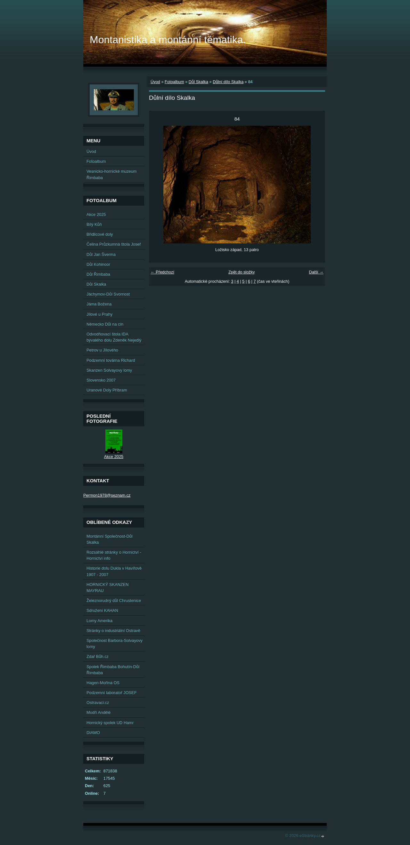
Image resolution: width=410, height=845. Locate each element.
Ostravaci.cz (97, 702)
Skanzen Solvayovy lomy (109, 370)
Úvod (155, 81)
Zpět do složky (241, 272)
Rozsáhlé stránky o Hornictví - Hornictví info (113, 555)
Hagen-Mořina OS (102, 682)
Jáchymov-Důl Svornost (108, 294)
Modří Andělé (98, 712)
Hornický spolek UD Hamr (110, 722)
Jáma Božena (98, 304)
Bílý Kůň (94, 224)
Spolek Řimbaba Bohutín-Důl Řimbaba (112, 669)
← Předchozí (162, 272)
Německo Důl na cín (104, 324)
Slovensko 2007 (101, 380)
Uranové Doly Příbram (106, 390)
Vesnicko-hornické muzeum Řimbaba (111, 174)
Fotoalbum (174, 81)
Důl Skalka (198, 81)
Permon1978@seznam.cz (106, 495)
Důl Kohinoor (98, 264)
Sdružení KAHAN (102, 610)
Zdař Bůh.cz (97, 656)
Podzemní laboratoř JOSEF (111, 692)
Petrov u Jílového (102, 350)
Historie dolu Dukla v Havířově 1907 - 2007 (114, 571)
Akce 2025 (96, 214)
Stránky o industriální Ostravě (113, 630)
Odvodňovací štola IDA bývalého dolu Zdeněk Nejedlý (113, 337)
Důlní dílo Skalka (228, 81)
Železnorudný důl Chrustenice (113, 600)
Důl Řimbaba (98, 274)
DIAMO (93, 732)
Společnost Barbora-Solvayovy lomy (114, 643)
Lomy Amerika (99, 620)
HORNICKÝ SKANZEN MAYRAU (107, 587)
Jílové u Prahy (99, 314)
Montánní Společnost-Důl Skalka (109, 539)
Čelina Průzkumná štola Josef (113, 244)
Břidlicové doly (99, 234)
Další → (316, 272)
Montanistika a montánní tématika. (168, 39)
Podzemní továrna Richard (110, 360)
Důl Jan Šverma (101, 254)
